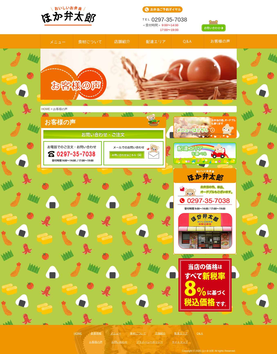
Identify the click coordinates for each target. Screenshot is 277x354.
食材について (138, 333)
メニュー (115, 333)
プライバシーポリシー (149, 342)
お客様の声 (95, 342)
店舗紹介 (160, 333)
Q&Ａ (200, 333)
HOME (78, 333)
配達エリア (181, 333)
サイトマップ (180, 342)
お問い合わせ (119, 342)
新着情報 (96, 333)
